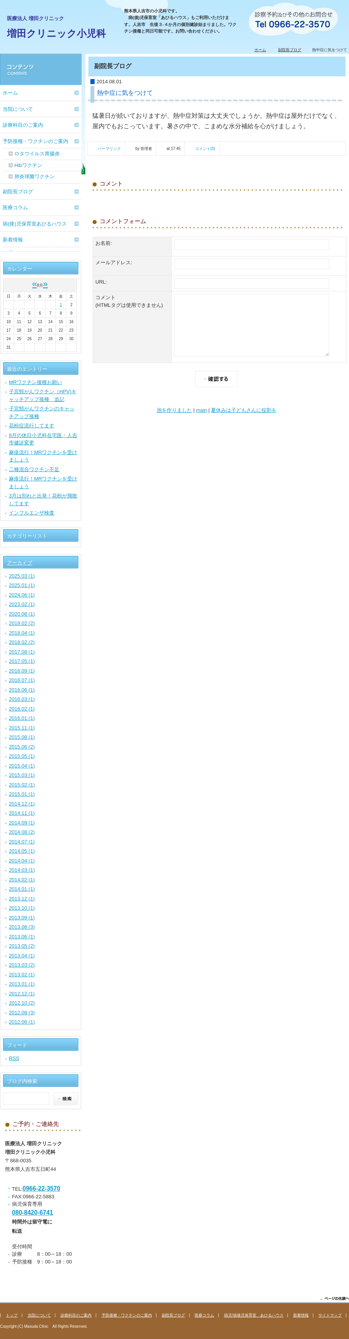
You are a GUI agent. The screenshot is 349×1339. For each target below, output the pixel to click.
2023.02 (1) (22, 604)
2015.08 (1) (22, 737)
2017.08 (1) (22, 652)
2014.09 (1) (22, 823)
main (201, 410)
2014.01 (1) (22, 889)
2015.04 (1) (22, 766)
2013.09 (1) (22, 918)
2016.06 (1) (22, 690)
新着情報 (13, 240)
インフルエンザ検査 (31, 513)
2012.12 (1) (22, 994)
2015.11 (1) (22, 728)
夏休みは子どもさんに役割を (243, 410)
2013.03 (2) (22, 965)
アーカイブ (19, 563)
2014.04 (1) (22, 861)
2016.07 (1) (22, 680)
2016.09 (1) (22, 671)
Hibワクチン (28, 165)
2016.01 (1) (22, 718)
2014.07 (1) (22, 842)
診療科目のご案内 (23, 125)
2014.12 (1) (22, 804)
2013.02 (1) (22, 975)
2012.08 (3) (22, 1012)
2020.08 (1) (22, 614)
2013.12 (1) (22, 899)
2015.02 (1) (22, 785)
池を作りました (174, 410)
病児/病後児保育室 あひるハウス (253, 1315)
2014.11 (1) (22, 813)
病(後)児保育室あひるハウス (35, 224)
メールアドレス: (113, 262)
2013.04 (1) (22, 956)
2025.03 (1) (22, 576)
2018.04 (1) (22, 633)
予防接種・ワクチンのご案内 (35, 141)
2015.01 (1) (22, 794)
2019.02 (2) (22, 623)
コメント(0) (205, 148)
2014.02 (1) (22, 880)
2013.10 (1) (22, 908)
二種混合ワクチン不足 (34, 469)
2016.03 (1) (22, 699)
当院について (18, 109)
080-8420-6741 (32, 1212)
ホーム (260, 50)
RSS (14, 1058)
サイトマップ (330, 1315)
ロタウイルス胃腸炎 (37, 154)
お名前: (103, 243)
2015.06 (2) (22, 747)
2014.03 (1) (22, 870)
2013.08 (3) (22, 927)
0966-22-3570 (41, 1188)
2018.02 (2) (22, 642)
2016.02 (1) (22, 709)
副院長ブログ (289, 50)
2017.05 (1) (22, 661)
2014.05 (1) (22, 851)
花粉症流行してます (31, 426)
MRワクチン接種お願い (35, 382)
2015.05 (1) (22, 756)
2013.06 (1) (22, 937)
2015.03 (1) (22, 775)
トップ (11, 1315)
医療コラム (15, 207)
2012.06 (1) (22, 1022)
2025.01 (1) (22, 585)
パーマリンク (109, 148)
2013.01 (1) (22, 984)
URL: (101, 282)
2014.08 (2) (22, 832)
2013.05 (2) (22, 946)
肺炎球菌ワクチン (34, 176)
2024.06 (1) (22, 595)
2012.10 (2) (22, 1003)
